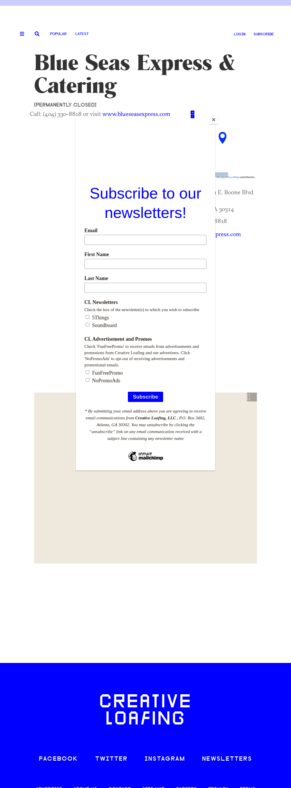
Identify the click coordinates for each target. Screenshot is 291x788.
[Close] (213, 119)
